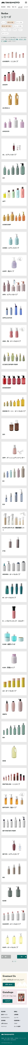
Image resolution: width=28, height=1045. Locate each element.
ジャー (20, 29)
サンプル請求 (17, 1026)
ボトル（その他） (18, 26)
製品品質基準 (13, 1039)
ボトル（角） (19, 22)
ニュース (16, 1017)
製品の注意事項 (7, 1039)
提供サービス (4, 1014)
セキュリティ (5, 33)
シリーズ (20, 6)
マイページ (3, 1026)
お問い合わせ (8, 984)
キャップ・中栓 (14, 39)
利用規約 (16, 1038)
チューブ (4, 29)
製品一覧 (14, 6)
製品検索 (3, 6)
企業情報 (16, 1014)
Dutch (8, 1038)
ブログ (15, 1023)
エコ (10, 29)
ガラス (14, 29)
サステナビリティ (5, 1017)
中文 (6, 1038)
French (11, 1038)
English (2, 1038)
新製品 (8, 6)
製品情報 (3, 1011)
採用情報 (3, 1020)
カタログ (7, 1001)
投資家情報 (16, 1020)
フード (3, 22)
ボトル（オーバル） (6, 26)
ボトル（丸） (11, 22)
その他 (4, 41)
